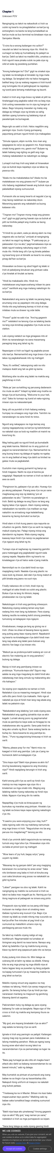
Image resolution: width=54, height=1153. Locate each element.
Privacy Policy (34, 1143)
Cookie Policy (21, 1143)
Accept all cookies (14, 1149)
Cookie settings (40, 1149)
